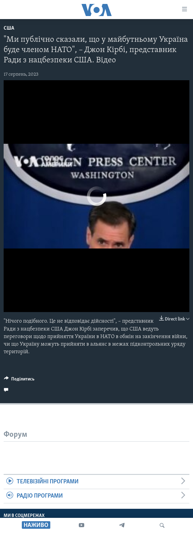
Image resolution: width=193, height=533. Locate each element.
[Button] (19, 380)
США (9, 28)
